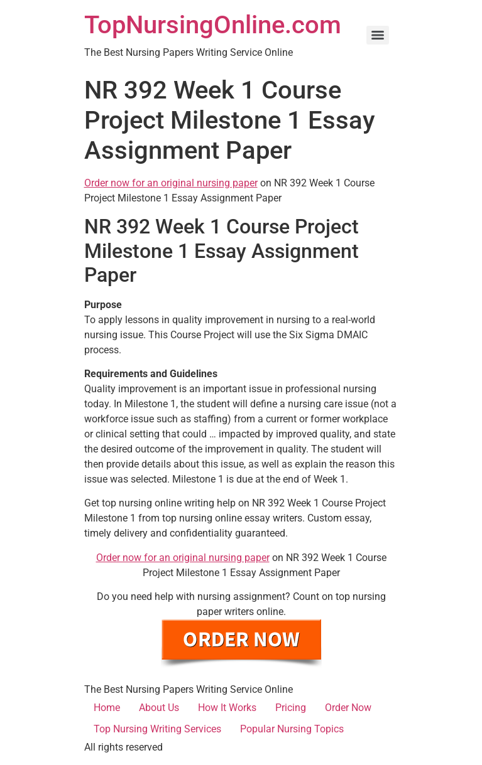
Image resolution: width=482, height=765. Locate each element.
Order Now (348, 708)
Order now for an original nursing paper (171, 183)
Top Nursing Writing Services (157, 729)
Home (107, 708)
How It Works (227, 708)
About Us (159, 708)
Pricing (290, 708)
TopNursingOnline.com (212, 25)
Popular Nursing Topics (292, 729)
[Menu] (377, 35)
